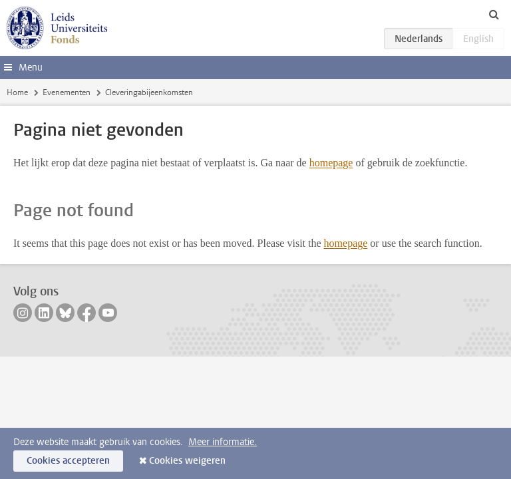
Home (17, 92)
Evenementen (66, 92)
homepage (331, 162)
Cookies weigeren (187, 460)
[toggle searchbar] (493, 14)
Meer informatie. (222, 442)
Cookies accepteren (68, 460)
